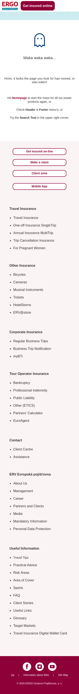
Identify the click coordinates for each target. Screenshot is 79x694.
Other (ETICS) (24, 405)
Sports (18, 588)
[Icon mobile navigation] (73, 6)
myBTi (18, 356)
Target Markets (24, 625)
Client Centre (23, 449)
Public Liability (24, 398)
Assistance (21, 457)
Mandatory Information (30, 521)
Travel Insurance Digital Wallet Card (40, 633)
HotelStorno (22, 305)
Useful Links (22, 610)
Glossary (20, 618)
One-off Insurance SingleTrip (34, 225)
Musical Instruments (28, 290)
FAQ (16, 595)
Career (18, 498)
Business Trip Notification (32, 348)
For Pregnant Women (29, 248)
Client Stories (23, 603)
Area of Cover (23, 580)
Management (23, 491)
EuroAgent (21, 420)
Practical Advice (25, 565)
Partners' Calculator (28, 413)
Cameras (20, 282)
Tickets (18, 297)
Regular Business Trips (30, 341)
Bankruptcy (21, 383)
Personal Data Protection (32, 529)
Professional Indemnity (30, 390)
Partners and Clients (28, 506)
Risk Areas (21, 572)
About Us (20, 483)
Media (18, 514)
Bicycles (19, 274)
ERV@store (22, 312)
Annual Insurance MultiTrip (33, 233)
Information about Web (36, 675)
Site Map (63, 675)
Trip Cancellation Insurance (33, 240)
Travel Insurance (25, 218)
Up (12, 675)
